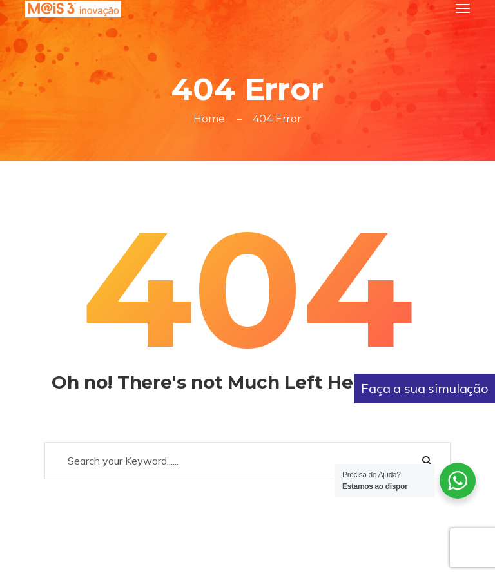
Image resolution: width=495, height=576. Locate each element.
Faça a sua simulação (425, 388)
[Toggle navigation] (463, 8)
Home (208, 119)
